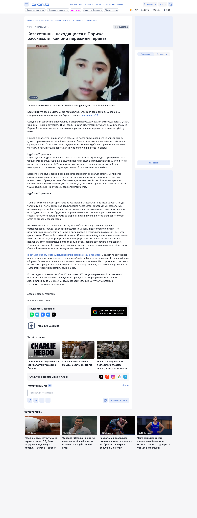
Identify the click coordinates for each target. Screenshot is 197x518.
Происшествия (109, 4)
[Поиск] (170, 4)
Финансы (89, 4)
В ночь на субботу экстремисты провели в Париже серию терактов (64, 254)
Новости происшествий (86, 20)
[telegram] (37, 314)
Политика (73, 4)
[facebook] (42, 314)
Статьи (98, 4)
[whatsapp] (31, 314)
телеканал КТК (90, 115)
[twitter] (54, 314)
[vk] (48, 314)
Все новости (68, 20)
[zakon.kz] (40, 4)
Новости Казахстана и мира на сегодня (44, 20)
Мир (81, 4)
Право (120, 4)
